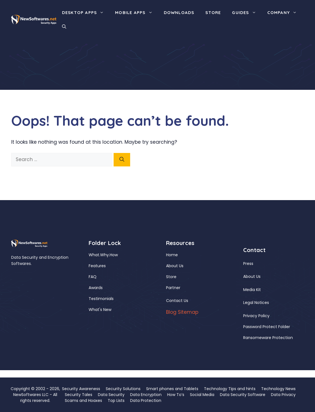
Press (248, 263)
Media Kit (252, 289)
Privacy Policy (256, 316)
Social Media (202, 394)
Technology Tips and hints (230, 389)
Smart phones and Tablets (172, 389)
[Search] (122, 159)
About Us (174, 266)
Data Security (111, 394)
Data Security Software (242, 394)
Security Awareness (81, 389)
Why (104, 255)
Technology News (278, 389)
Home (172, 255)
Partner (173, 287)
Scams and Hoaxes (83, 400)
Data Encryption (146, 394)
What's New (100, 309)
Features (97, 266)
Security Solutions (123, 389)
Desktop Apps (85, 13)
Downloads (179, 12)
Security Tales (78, 394)
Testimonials (101, 298)
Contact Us (177, 300)
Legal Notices (256, 302)
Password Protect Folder (266, 326)
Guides (246, 13)
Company (284, 13)
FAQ (92, 277)
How (114, 255)
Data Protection (145, 400)
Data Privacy (283, 394)
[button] (64, 27)
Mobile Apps (136, 13)
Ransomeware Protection (268, 337)
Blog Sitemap (182, 312)
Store (213, 12)
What (94, 255)
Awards (96, 287)
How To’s (175, 394)
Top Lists (116, 400)
